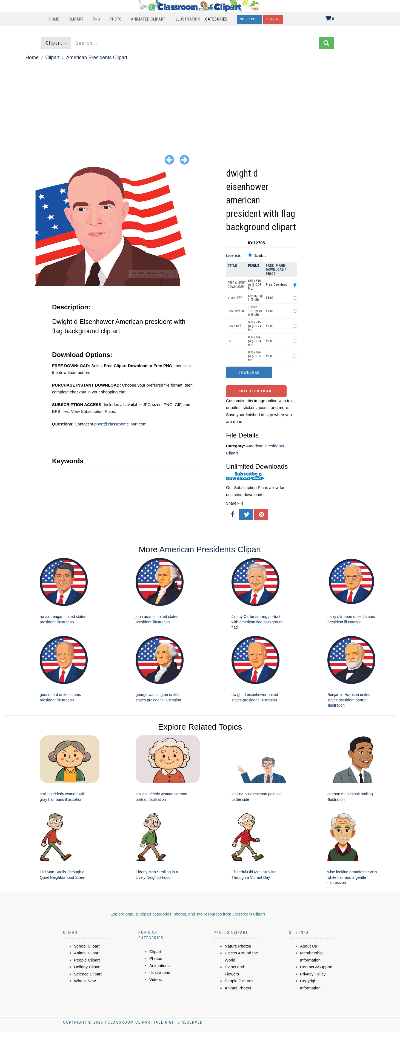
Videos (155, 979)
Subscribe (249, 19)
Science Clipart (88, 974)
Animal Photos (238, 988)
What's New (85, 980)
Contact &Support (316, 967)
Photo (116, 19)
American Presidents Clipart (96, 57)
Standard (260, 256)
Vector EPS (235, 298)
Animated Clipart (148, 19)
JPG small (234, 326)
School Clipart (86, 946)
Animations (159, 965)
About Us (308, 946)
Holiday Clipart (87, 967)
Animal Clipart (86, 953)
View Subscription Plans (93, 411)
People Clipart (87, 960)
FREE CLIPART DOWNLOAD (237, 285)
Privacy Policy (312, 974)
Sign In (273, 19)
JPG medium (236, 311)
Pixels (253, 265)
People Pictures (239, 980)
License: (233, 255)
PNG (96, 19)
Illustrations (159, 972)
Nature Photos (238, 946)
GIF (230, 356)
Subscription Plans (251, 487)
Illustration (187, 19)
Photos (155, 958)
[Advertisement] (200, 103)
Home (54, 19)
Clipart (76, 19)
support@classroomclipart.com (118, 424)
